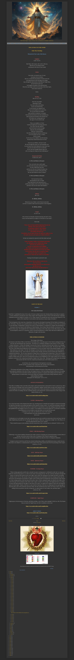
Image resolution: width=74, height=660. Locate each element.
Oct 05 (12, 615)
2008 (10, 655)
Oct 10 (12, 607)
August (11, 624)
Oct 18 (12, 596)
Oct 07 (12, 611)
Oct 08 (12, 610)
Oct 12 (12, 604)
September (11, 623)
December (11, 574)
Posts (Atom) (39, 522)
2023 (10, 573)
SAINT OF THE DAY (37, 304)
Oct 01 (12, 621)
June (11, 627)
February (11, 632)
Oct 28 (12, 582)
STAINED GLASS (17, 43)
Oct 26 (12, 585)
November (11, 575)
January (11, 634)
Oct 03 (12, 618)
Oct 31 (12, 578)
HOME (9, 43)
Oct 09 (12, 608)
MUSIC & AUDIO (44, 43)
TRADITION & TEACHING (36, 43)
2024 (10, 571)
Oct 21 (12, 592)
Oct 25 (12, 586)
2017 (10, 642)
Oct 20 (12, 593)
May (11, 628)
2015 (10, 645)
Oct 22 (12, 590)
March (11, 631)
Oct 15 (12, 600)
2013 (10, 648)
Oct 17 (12, 597)
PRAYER (12, 43)
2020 (10, 638)
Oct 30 (12, 579)
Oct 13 (12, 603)
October (11, 577)
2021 (10, 637)
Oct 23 (12, 589)
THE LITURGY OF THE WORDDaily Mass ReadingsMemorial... (20, 612)
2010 (10, 652)
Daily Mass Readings (37, 50)
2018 (10, 641)
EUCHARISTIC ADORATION (26, 43)
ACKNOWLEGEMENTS (57, 43)
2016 (10, 644)
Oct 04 (12, 617)
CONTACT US (50, 43)
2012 (10, 649)
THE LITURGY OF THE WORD (37, 47)
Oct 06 (12, 614)
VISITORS (63, 43)
